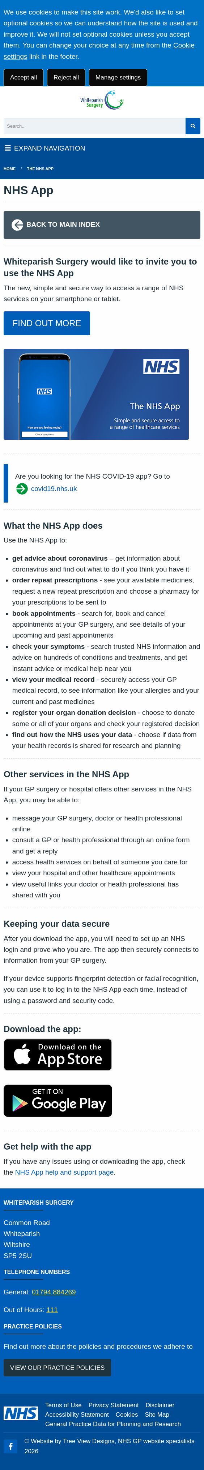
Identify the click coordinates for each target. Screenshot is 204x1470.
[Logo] (102, 100)
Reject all (66, 77)
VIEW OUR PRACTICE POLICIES (57, 1367)
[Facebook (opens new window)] (10, 1446)
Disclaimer (159, 1405)
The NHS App (40, 169)
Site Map (157, 1414)
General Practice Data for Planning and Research (113, 1424)
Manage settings (118, 77)
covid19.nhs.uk (46, 489)
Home (10, 169)
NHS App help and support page (64, 1172)
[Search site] (193, 126)
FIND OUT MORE (47, 323)
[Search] (95, 126)
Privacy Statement (114, 1405)
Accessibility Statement (77, 1414)
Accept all (23, 77)
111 (52, 1310)
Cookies (127, 1414)
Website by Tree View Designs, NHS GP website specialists (112, 1441)
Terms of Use (63, 1405)
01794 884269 (54, 1292)
